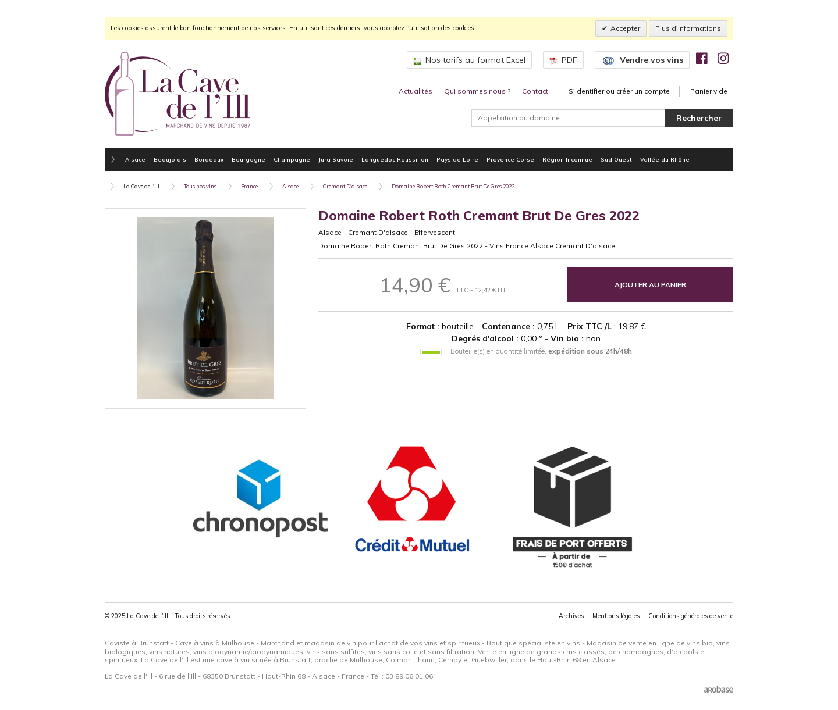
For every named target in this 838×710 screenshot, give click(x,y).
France (249, 186)
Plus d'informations (688, 28)
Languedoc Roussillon (394, 159)
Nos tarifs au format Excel (469, 60)
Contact (535, 91)
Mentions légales (616, 616)
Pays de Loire (457, 159)
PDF (563, 60)
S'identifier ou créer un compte (619, 91)
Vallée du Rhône (665, 159)
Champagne (292, 159)
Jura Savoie (335, 159)
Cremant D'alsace (345, 186)
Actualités (415, 91)
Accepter (625, 28)
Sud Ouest (616, 159)
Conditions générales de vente (690, 616)
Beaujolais (170, 159)
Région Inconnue (567, 159)
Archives (571, 616)
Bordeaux (208, 159)
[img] (702, 58)
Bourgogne (248, 159)
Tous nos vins (200, 186)
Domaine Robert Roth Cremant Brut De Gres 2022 (453, 186)
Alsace (135, 159)
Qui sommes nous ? (477, 91)
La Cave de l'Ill (141, 186)
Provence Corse (510, 159)
